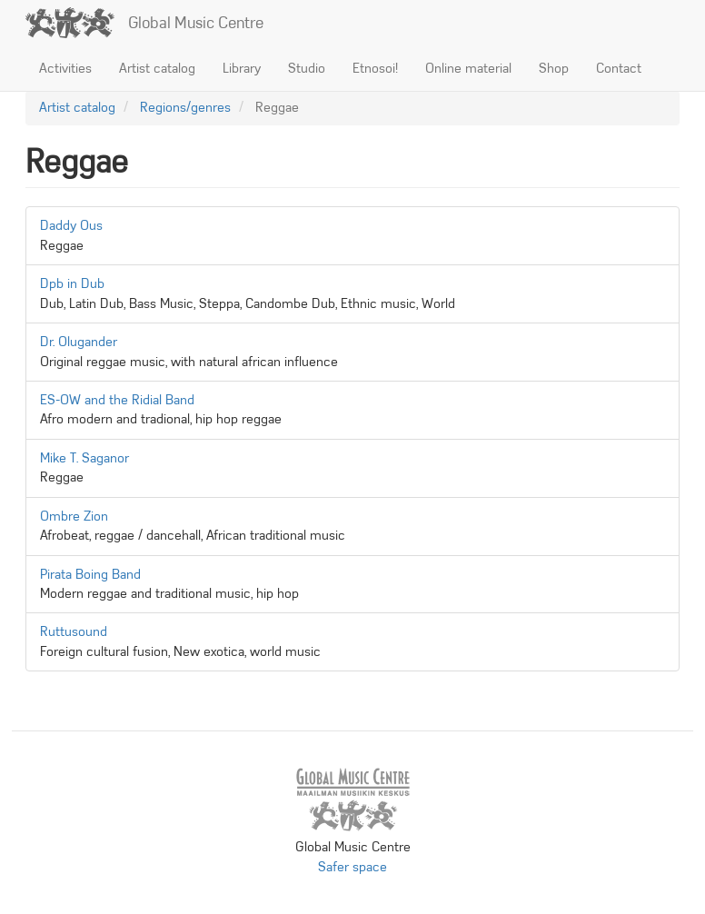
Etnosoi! (375, 68)
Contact (618, 68)
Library (242, 68)
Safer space (352, 867)
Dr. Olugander (78, 341)
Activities (65, 68)
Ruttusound (73, 631)
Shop (554, 68)
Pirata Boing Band (90, 574)
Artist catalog (157, 68)
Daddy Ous (71, 225)
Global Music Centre (195, 23)
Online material (468, 68)
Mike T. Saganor (84, 458)
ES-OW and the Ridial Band (117, 400)
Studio (306, 68)
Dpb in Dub (72, 283)
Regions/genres (185, 107)
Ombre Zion (74, 516)
